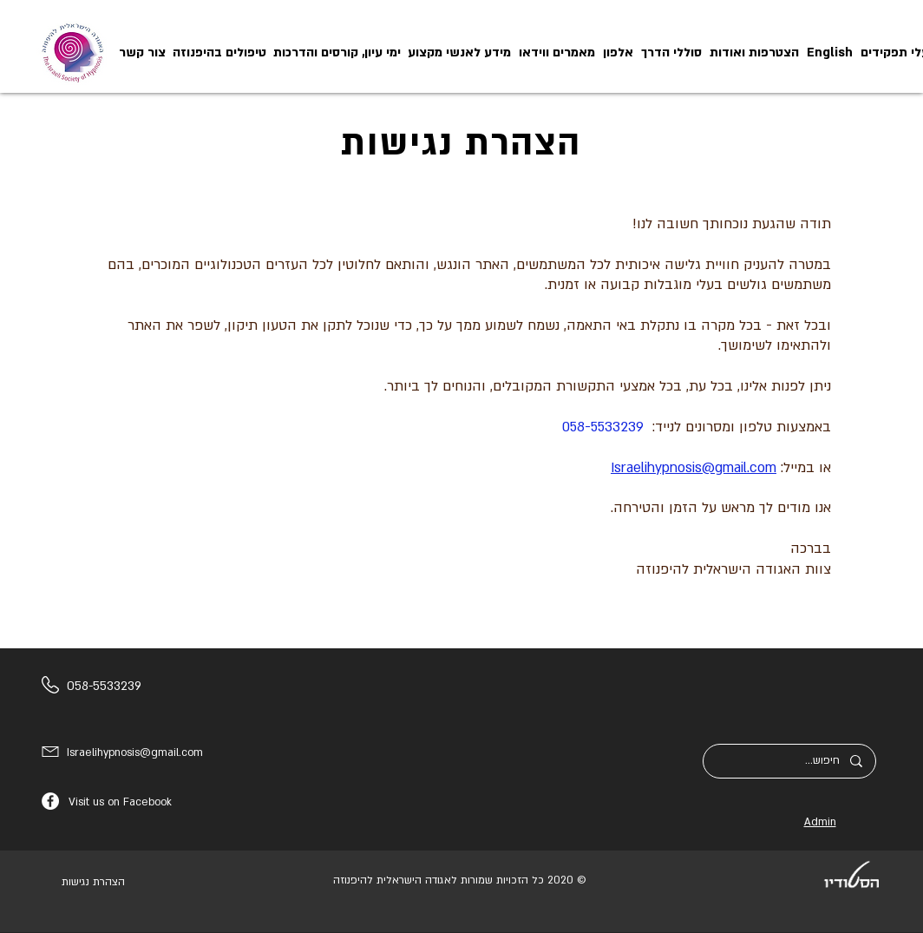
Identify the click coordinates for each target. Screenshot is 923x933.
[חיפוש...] (790, 761)
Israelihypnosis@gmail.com (693, 467)
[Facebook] (50, 801)
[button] (459, 52)
